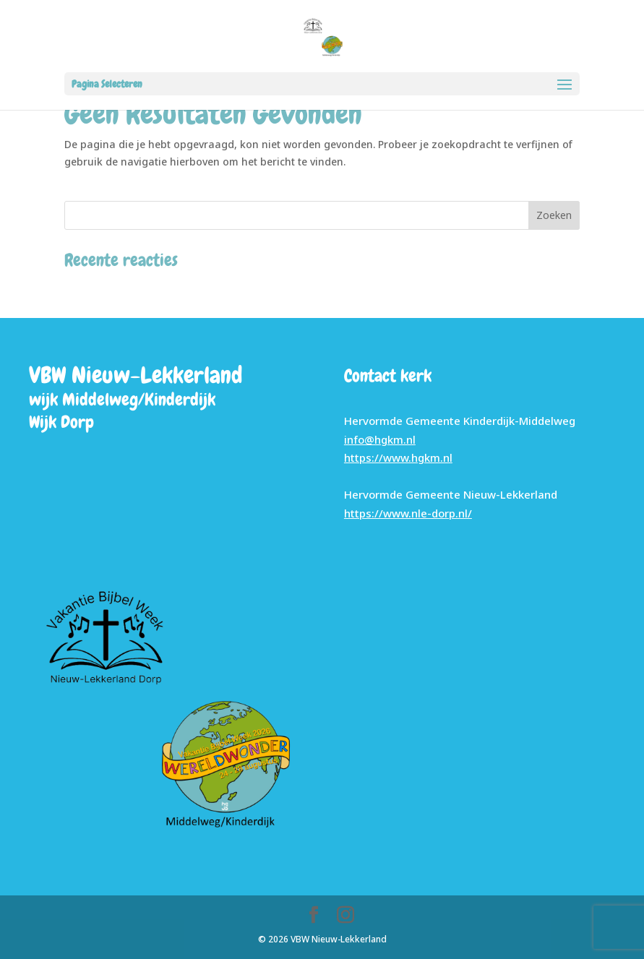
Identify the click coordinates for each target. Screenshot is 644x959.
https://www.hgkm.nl (398, 457)
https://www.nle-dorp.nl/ (408, 513)
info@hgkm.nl (380, 439)
